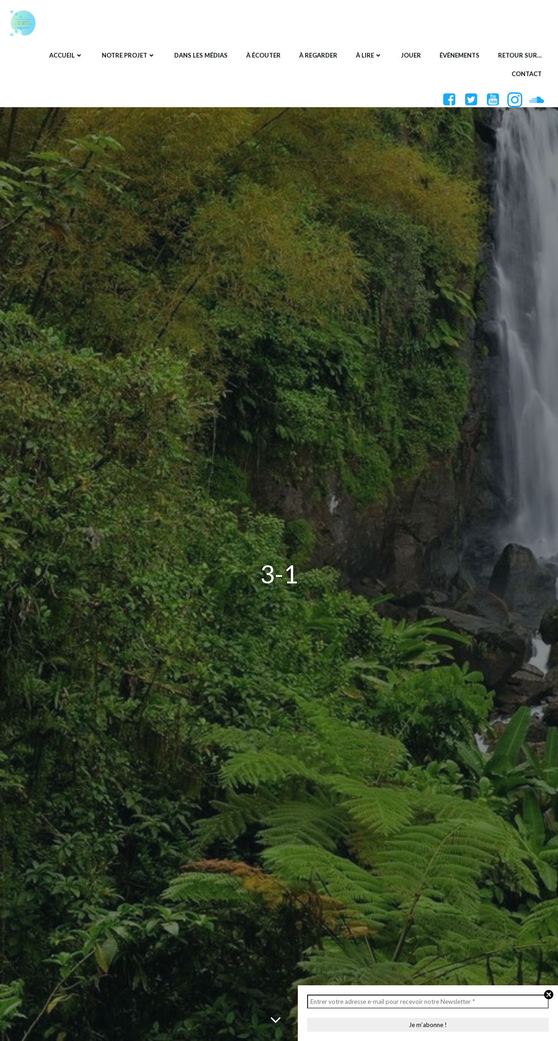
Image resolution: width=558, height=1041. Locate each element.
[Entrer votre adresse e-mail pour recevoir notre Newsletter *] (428, 1002)
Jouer (411, 55)
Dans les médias (201, 55)
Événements (459, 55)
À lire (369, 55)
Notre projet (129, 55)
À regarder (318, 55)
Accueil (66, 55)
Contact (527, 74)
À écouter (263, 55)
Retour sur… (520, 55)
